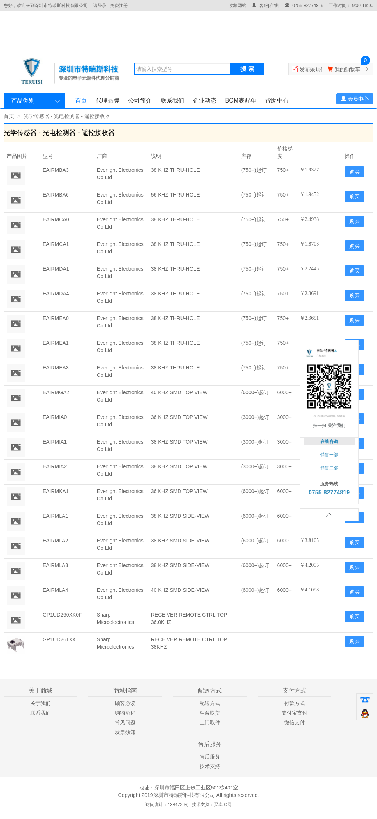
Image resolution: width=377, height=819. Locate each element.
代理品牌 (107, 100)
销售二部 (329, 468)
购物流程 (125, 713)
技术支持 (210, 766)
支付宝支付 (294, 713)
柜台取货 (210, 713)
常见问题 (125, 722)
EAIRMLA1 (55, 516)
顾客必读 (125, 703)
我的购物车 (347, 69)
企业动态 (204, 100)
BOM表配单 (240, 100)
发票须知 (125, 732)
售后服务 (210, 757)
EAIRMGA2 (56, 392)
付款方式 (294, 703)
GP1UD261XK (59, 639)
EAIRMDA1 (56, 269)
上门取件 (210, 722)
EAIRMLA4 (55, 590)
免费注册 (119, 5)
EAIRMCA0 (56, 219)
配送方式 (210, 703)
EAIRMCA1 (56, 244)
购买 (354, 172)
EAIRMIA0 (55, 417)
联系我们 (172, 100)
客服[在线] (265, 5)
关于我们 (40, 703)
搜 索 (247, 69)
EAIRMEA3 (56, 368)
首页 (81, 100)
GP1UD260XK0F (62, 615)
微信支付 (294, 722)
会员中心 (355, 99)
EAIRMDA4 (56, 293)
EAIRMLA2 (55, 541)
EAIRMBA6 (56, 195)
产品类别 (23, 100)
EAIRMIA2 (55, 466)
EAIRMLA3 (55, 565)
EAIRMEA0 (56, 318)
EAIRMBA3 (56, 170)
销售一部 (329, 454)
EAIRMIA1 (55, 442)
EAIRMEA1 (56, 343)
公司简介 (140, 100)
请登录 (99, 5)
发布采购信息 (315, 69)
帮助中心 (277, 100)
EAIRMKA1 (56, 491)
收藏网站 (237, 5)
